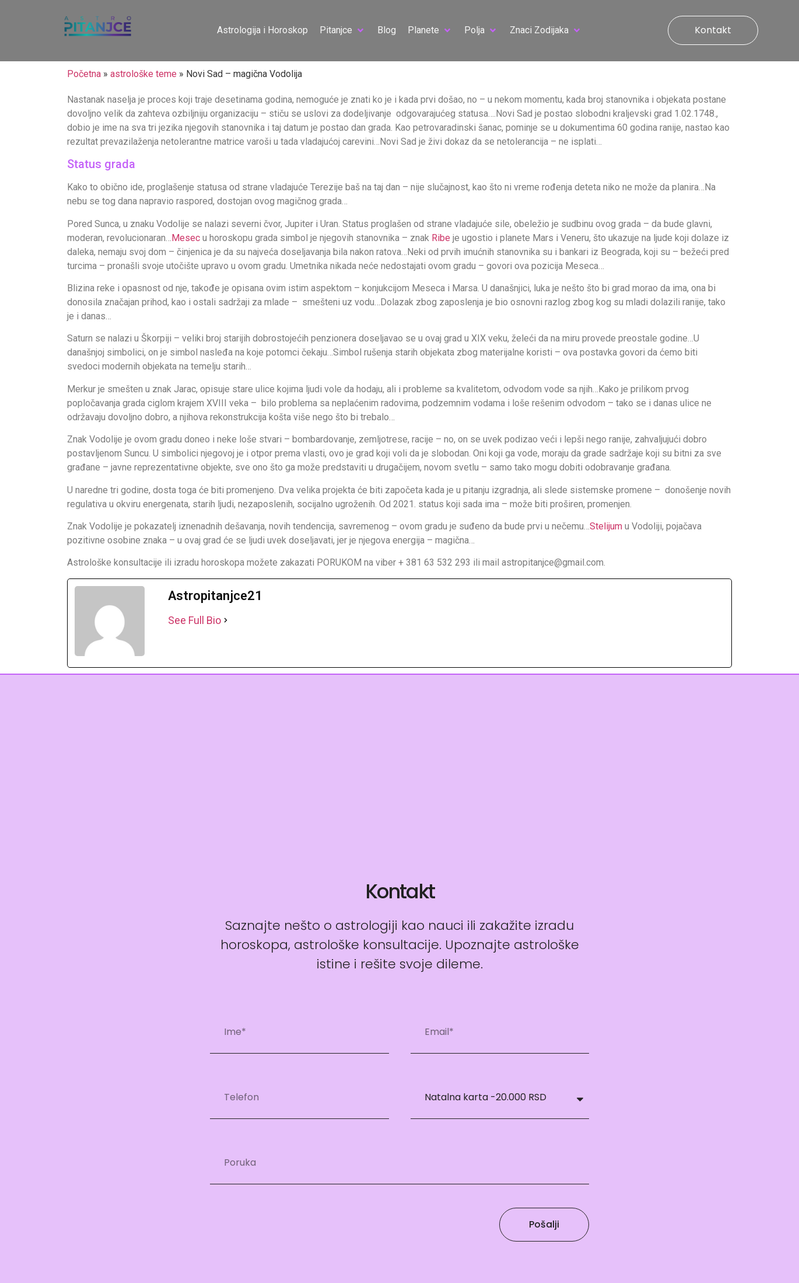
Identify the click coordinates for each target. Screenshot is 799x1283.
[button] (343, 30)
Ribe (441, 237)
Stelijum (606, 526)
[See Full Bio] (225, 620)
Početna (84, 73)
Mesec (185, 237)
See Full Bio (194, 620)
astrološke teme (143, 73)
